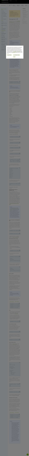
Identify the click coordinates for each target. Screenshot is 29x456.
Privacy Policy (13, 52)
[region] (14, 52)
